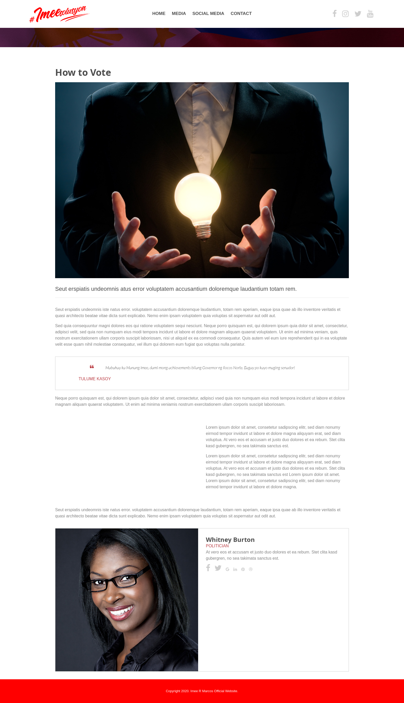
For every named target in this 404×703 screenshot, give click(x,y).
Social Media (208, 13)
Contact (241, 13)
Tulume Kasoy (95, 379)
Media (179, 13)
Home (158, 13)
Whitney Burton (230, 539)
